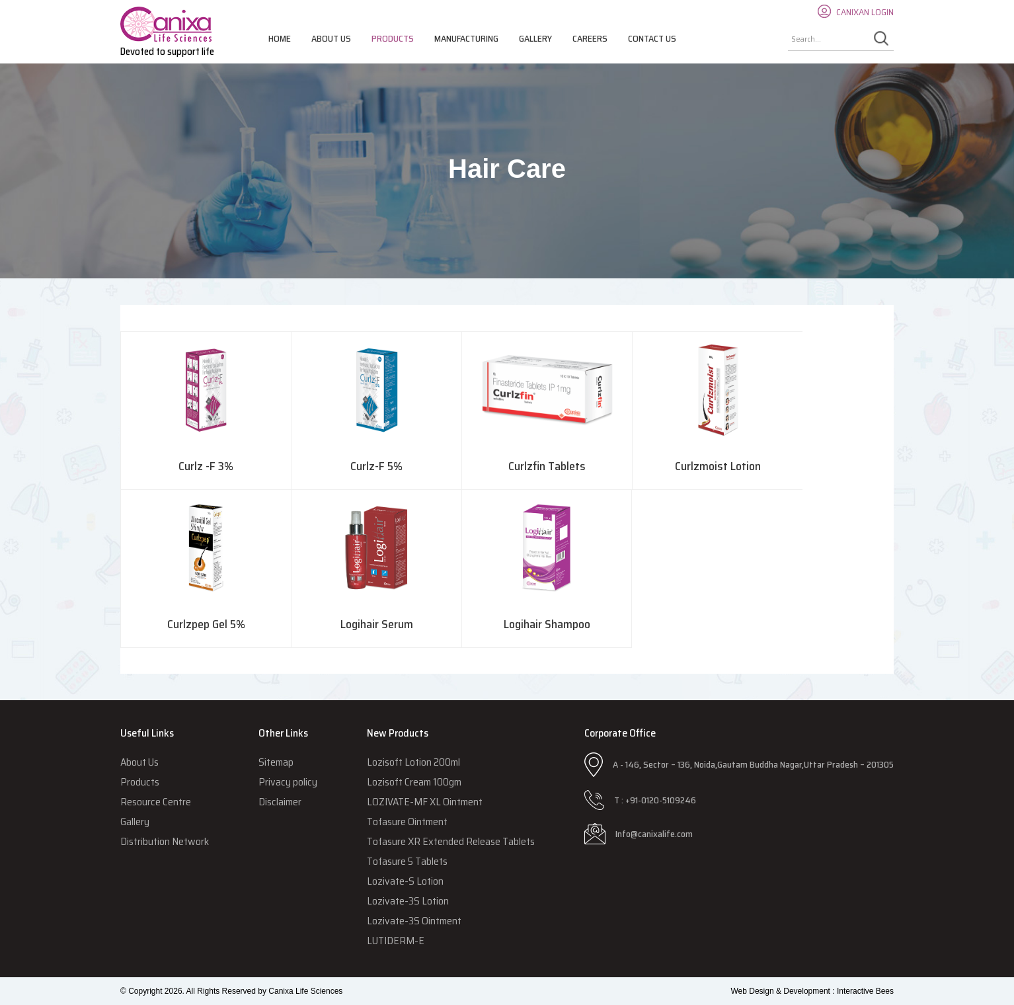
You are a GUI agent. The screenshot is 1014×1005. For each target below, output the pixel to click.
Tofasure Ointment (407, 821)
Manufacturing (466, 38)
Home (279, 38)
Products (392, 38)
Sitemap (275, 762)
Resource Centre (155, 801)
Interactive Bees (865, 991)
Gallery (535, 38)
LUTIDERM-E (395, 940)
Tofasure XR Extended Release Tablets (451, 841)
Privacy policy (287, 782)
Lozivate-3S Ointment (414, 920)
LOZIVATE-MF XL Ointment (425, 801)
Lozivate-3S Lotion (408, 901)
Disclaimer (279, 801)
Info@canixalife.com (654, 833)
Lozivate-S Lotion (405, 881)
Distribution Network (164, 841)
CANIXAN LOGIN (865, 12)
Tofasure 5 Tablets (407, 861)
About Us (331, 38)
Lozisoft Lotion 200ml (413, 762)
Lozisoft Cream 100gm (414, 782)
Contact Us (652, 38)
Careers (589, 38)
